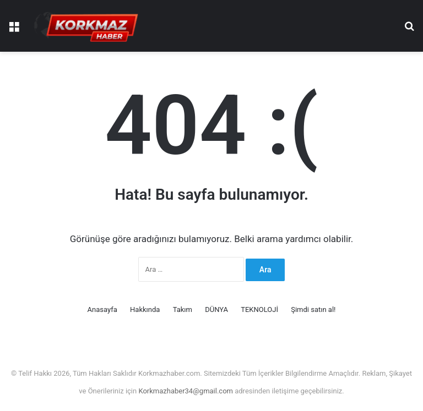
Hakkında (145, 309)
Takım (182, 309)
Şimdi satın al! (313, 309)
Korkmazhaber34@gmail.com (186, 391)
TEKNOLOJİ (259, 309)
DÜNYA (216, 309)
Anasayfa (102, 309)
